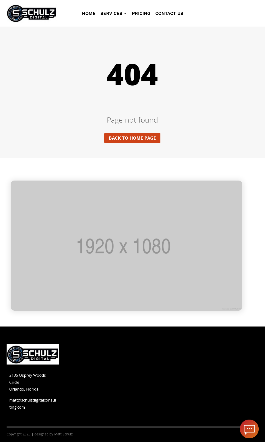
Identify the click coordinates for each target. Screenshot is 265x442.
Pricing (141, 14)
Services (111, 14)
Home (89, 14)
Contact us (169, 14)
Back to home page (132, 138)
